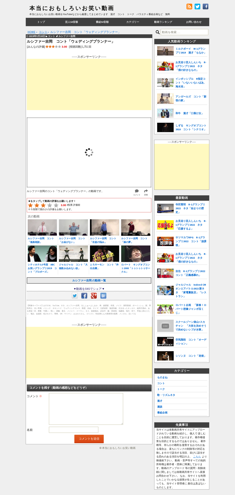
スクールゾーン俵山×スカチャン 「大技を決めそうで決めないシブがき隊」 (191, 325)
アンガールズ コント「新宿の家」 (191, 98)
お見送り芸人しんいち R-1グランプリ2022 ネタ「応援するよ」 (191, 224)
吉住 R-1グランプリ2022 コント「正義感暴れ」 (191, 273)
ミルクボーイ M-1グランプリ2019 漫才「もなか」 (191, 50)
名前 (30, 430)
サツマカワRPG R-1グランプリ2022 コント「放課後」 (191, 241)
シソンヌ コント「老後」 (191, 355)
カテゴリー (132, 22)
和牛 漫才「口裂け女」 (190, 113)
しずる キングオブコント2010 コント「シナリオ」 (191, 127)
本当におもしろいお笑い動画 (71, 8)
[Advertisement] (89, 84)
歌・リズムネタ (166, 395)
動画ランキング (163, 22)
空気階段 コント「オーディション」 (191, 341)
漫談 (159, 406)
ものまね (162, 377)
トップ (41, 22)
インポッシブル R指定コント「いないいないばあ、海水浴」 (191, 82)
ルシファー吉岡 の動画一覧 (89, 280)
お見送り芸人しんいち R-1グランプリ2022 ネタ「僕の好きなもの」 (191, 66)
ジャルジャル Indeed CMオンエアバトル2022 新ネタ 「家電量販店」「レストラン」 (191, 290)
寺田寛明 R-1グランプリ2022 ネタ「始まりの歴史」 (190, 208)
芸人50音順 (71, 22)
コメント (34, 396)
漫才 (159, 400)
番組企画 (162, 412)
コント (161, 383)
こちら (197, 456)
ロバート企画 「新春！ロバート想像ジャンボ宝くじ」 (191, 308)
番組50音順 (102, 22)
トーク (161, 389)
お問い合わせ (194, 22)
